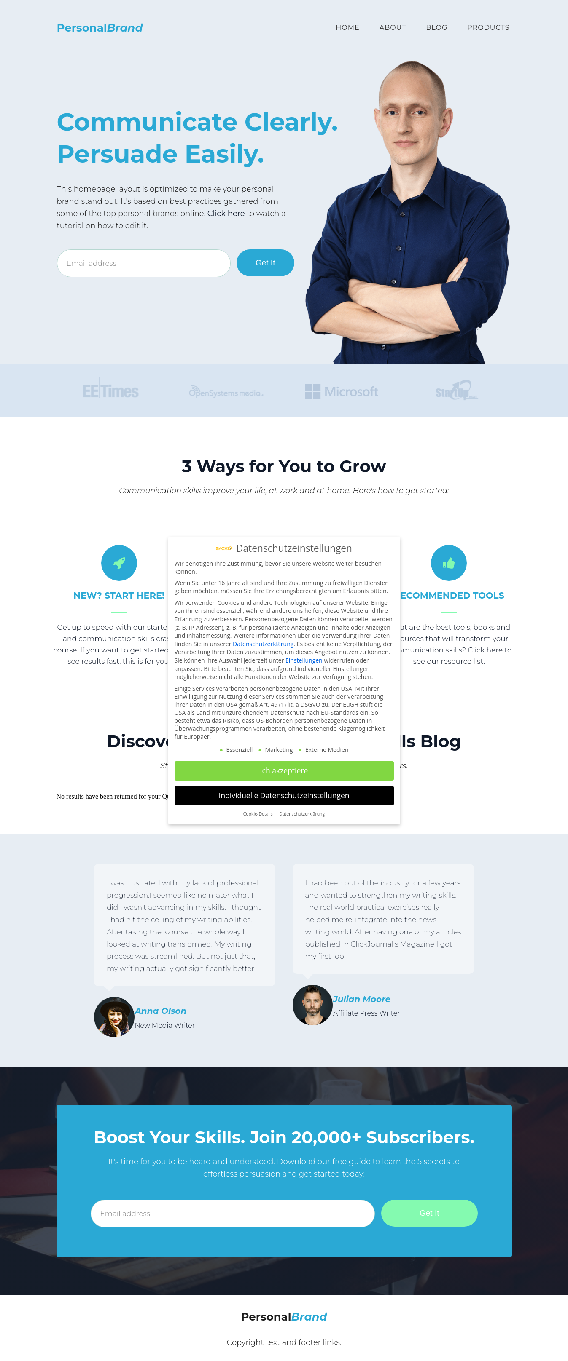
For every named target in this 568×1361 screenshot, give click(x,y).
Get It (265, 262)
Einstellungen (304, 660)
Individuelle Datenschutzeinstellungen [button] (284, 795)
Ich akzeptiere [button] (284, 770)
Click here (226, 213)
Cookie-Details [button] (258, 814)
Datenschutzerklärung (263, 644)
